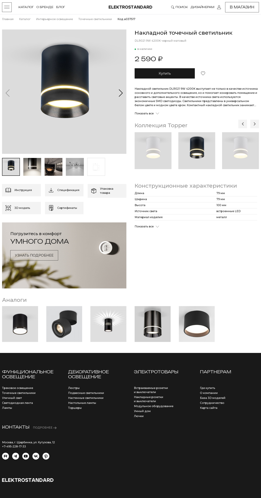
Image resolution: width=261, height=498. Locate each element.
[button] (121, 93)
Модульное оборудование (153, 406)
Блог (60, 7)
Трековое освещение (17, 388)
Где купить (207, 388)
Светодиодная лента (17, 403)
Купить (165, 73)
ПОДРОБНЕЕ (45, 427)
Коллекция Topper (161, 125)
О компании (209, 393)
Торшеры (75, 408)
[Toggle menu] (7, 7)
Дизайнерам (202, 7)
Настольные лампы (82, 403)
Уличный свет (12, 398)
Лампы (7, 408)
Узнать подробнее (34, 255)
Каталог (26, 7)
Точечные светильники (19, 393)
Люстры (74, 388)
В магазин (242, 7)
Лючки (139, 416)
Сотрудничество (212, 403)
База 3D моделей (213, 398)
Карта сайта (208, 408)
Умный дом (142, 411)
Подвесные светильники (86, 393)
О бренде (44, 7)
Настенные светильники (86, 398)
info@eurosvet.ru (14, 450)
